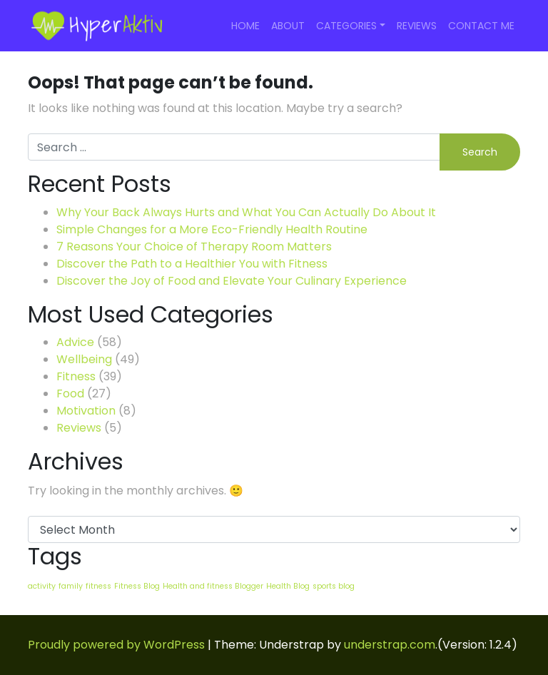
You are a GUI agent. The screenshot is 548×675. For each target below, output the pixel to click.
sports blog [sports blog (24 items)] (334, 586)
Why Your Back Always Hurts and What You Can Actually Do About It (246, 212)
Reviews (417, 26)
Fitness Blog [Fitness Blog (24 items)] (137, 586)
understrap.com (389, 644)
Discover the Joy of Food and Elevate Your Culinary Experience (231, 281)
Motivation (86, 410)
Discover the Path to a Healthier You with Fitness (192, 263)
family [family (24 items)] (71, 586)
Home (245, 26)
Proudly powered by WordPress (116, 644)
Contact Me (481, 26)
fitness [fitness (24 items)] (98, 586)
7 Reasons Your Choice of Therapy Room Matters (194, 246)
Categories (346, 26)
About (288, 26)
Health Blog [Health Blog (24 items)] (288, 586)
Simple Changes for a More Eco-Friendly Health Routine (211, 229)
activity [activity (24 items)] (42, 586)
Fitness (76, 376)
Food (70, 393)
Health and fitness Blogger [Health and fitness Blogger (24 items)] (213, 586)
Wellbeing (84, 359)
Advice (75, 342)
